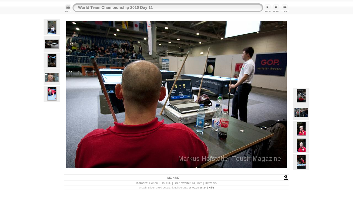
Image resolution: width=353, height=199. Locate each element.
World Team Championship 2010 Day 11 (115, 7)
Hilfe (211, 187)
